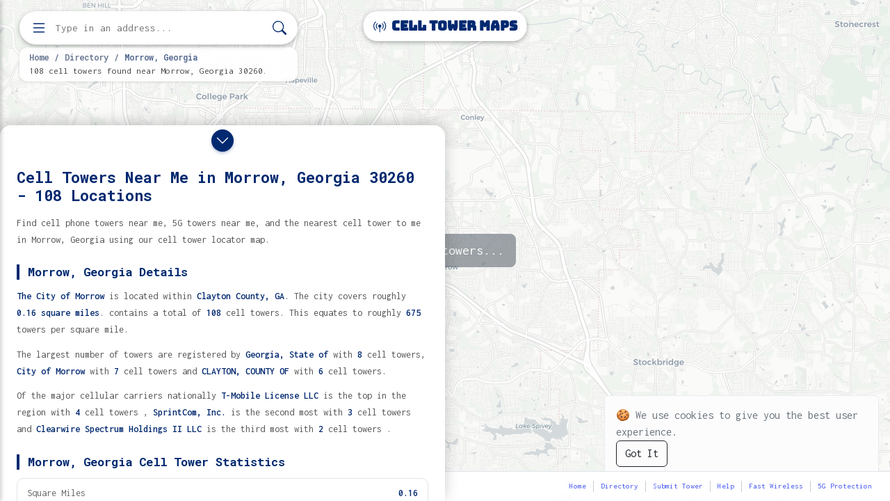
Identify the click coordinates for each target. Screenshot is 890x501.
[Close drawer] (222, 140)
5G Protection (845, 486)
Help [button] (726, 486)
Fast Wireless (776, 486)
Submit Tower (678, 486)
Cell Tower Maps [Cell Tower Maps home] (445, 26)
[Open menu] (39, 28)
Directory (86, 57)
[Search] (279, 28)
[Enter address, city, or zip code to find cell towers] (160, 28)
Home (39, 57)
